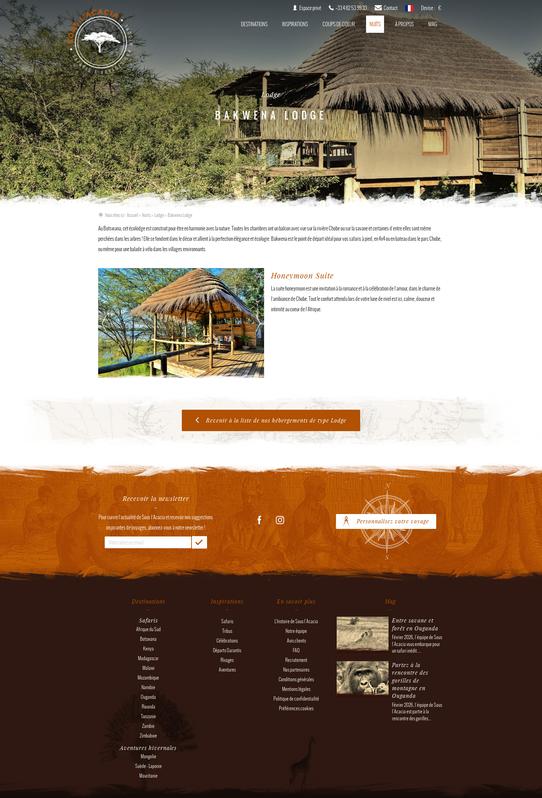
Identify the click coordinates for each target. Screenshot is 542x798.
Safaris (227, 621)
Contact (391, 7)
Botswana (148, 639)
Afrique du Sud (148, 629)
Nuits (375, 24)
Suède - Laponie (148, 766)
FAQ (296, 650)
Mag (432, 24)
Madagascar (148, 658)
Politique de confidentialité (296, 698)
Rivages (227, 660)
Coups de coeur (339, 24)
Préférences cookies (296, 708)
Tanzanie (148, 716)
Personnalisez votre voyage (393, 521)
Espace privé (310, 7)
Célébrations (227, 640)
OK (199, 542)
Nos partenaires (296, 669)
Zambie (148, 726)
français (409, 10)
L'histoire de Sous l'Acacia (296, 621)
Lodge (159, 215)
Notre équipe (296, 631)
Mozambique (148, 677)
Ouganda (148, 697)
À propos (404, 24)
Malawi (148, 668)
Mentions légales (296, 689)
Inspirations (295, 24)
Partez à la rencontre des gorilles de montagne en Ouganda (410, 680)
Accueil (132, 215)
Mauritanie (148, 775)
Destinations (254, 24)
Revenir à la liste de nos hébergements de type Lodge (276, 420)
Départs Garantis (227, 650)
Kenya (148, 648)
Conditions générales (296, 679)
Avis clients (296, 640)
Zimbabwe (148, 735)
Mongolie (148, 756)
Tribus (227, 631)
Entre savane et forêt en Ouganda (415, 624)
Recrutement (296, 660)
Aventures (227, 669)
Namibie (148, 687)
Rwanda (148, 706)
